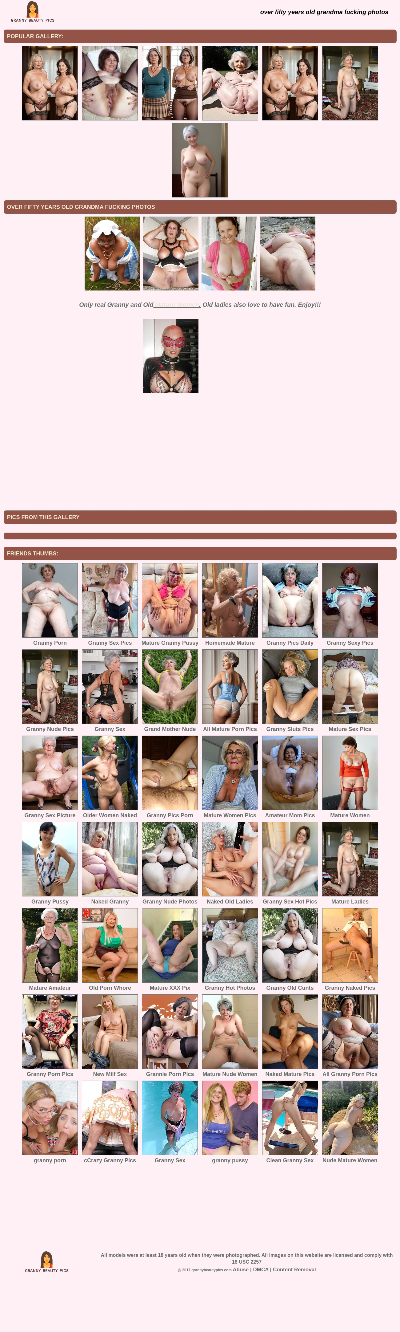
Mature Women (177, 304)
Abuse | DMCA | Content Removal (274, 1320)
